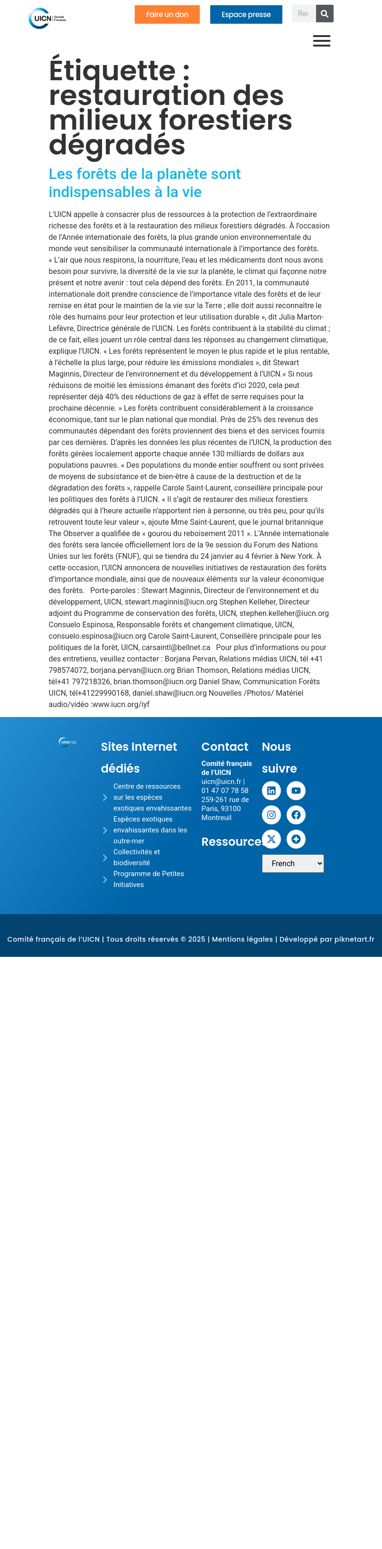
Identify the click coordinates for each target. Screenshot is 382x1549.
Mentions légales (242, 939)
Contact (225, 747)
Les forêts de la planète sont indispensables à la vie (145, 183)
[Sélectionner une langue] (293, 863)
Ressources (235, 842)
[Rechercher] (325, 13)
